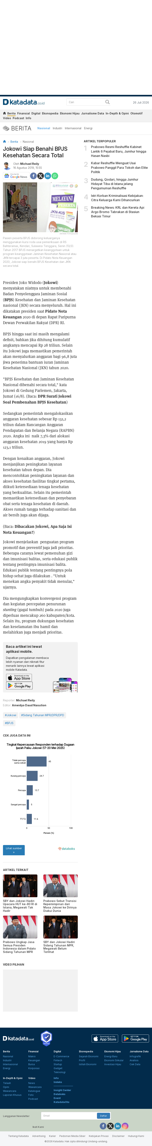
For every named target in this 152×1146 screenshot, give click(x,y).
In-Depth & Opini (117, 113)
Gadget (58, 1068)
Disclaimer (118, 1136)
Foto (31, 1094)
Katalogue (34, 1090)
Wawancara (9, 1090)
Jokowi (50, 282)
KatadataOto (61, 1102)
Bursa (31, 1064)
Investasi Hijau (112, 1064)
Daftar (103, 1115)
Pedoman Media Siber (72, 1136)
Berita (11, 113)
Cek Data (135, 1064)
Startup (58, 1064)
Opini (6, 1087)
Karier (52, 1136)
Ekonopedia (50, 113)
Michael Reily (29, 163)
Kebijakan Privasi (99, 1136)
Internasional (73, 128)
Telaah (7, 1083)
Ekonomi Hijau (70, 113)
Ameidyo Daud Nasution (29, 705)
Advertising (39, 1136)
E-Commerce (61, 1056)
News (31, 1083)
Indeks (58, 1082)
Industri (57, 128)
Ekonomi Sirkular (114, 1060)
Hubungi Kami (136, 1136)
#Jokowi (10, 715)
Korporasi (34, 1068)
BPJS (8, 299)
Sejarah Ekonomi (88, 1056)
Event (57, 1098)
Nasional (43, 128)
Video (7, 118)
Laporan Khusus (12, 1094)
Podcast (18, 118)
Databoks (59, 1094)
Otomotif (136, 113)
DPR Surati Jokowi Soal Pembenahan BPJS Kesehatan (37, 399)
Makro (32, 1056)
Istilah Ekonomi (87, 1064)
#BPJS (9, 723)
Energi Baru (110, 1056)
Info (28, 118)
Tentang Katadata (18, 1136)
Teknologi (60, 1072)
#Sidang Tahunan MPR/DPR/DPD (42, 715)
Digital (35, 113)
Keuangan (34, 1060)
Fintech (58, 1060)
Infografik (135, 1056)
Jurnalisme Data (92, 113)
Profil (82, 1060)
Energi (88, 128)
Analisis (134, 1060)
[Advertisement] (116, 251)
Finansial (23, 113)
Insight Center (62, 1090)
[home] (4, 114)
